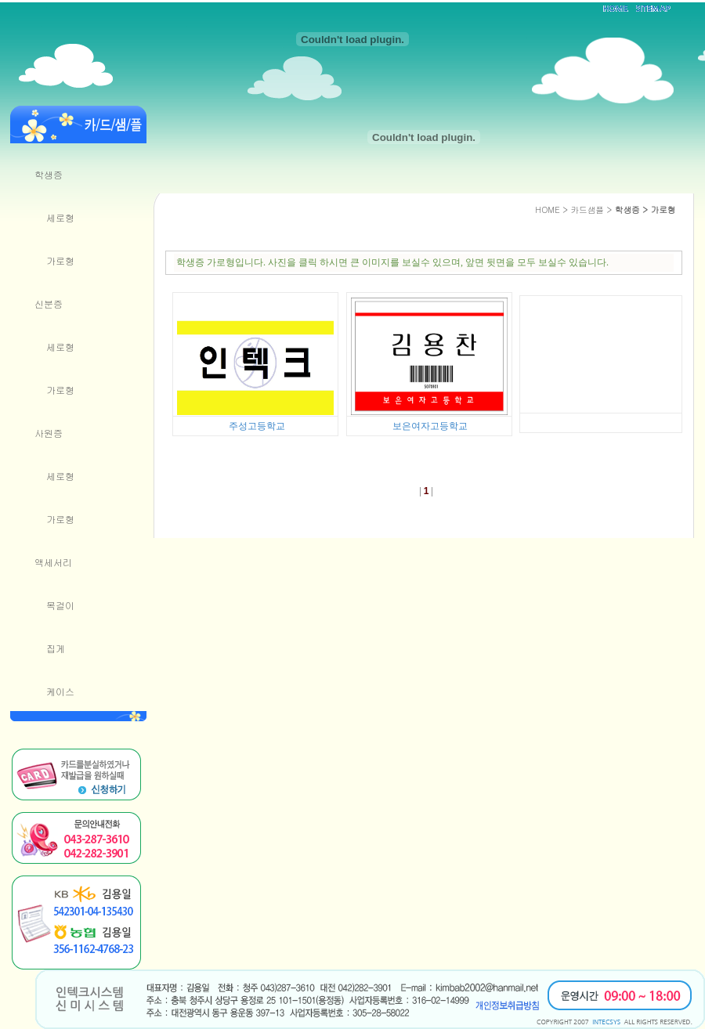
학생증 (48, 174)
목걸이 (60, 605)
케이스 (60, 691)
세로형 (60, 217)
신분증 (48, 303)
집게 (55, 648)
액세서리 (53, 562)
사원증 (48, 432)
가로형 (60, 260)
